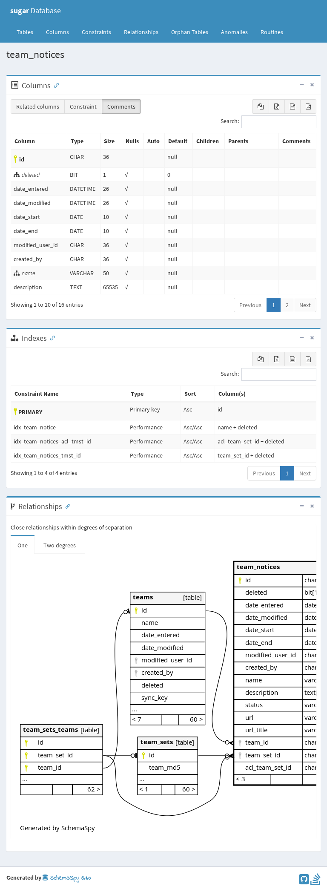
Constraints (96, 32)
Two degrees (59, 545)
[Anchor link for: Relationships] (66, 505)
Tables (28, 31)
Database (35, 10)
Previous (250, 305)
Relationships (141, 32)
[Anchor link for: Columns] (54, 85)
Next (305, 305)
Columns (57, 32)
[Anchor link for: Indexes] (50, 337)
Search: (268, 121)
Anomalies (234, 32)
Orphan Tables (189, 32)
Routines (272, 32)
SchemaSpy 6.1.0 (67, 878)
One (22, 545)
